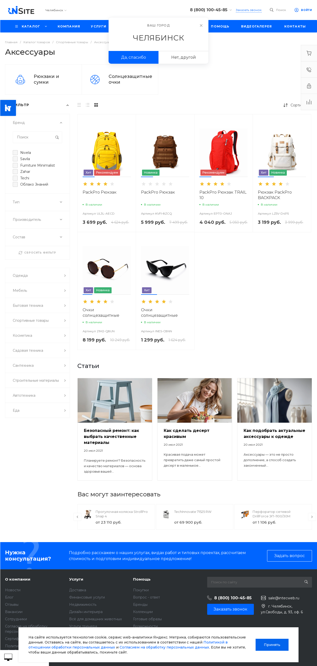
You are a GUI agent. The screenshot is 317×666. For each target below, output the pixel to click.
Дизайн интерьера (86, 612)
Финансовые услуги (87, 597)
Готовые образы (147, 619)
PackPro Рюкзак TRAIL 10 (222, 195)
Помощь (142, 579)
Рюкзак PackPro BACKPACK (275, 195)
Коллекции (143, 612)
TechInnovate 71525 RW (192, 512)
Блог (9, 597)
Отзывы (11, 604)
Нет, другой (183, 57)
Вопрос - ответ (146, 597)
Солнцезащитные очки (130, 79)
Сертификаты (17, 639)
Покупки (141, 590)
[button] (87, 294)
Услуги (76, 579)
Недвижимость (82, 604)
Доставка (77, 590)
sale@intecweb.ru (283, 598)
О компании (17, 579)
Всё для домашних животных (95, 619)
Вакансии (13, 612)
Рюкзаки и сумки (46, 79)
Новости (12, 590)
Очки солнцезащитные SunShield (101, 315)
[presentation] (77, 517)
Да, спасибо (133, 57)
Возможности (145, 626)
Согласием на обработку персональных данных (164, 647)
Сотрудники (16, 619)
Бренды (140, 604)
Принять (272, 645)
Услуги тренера (83, 626)
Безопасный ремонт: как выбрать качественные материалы (111, 436)
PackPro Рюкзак (100, 192)
